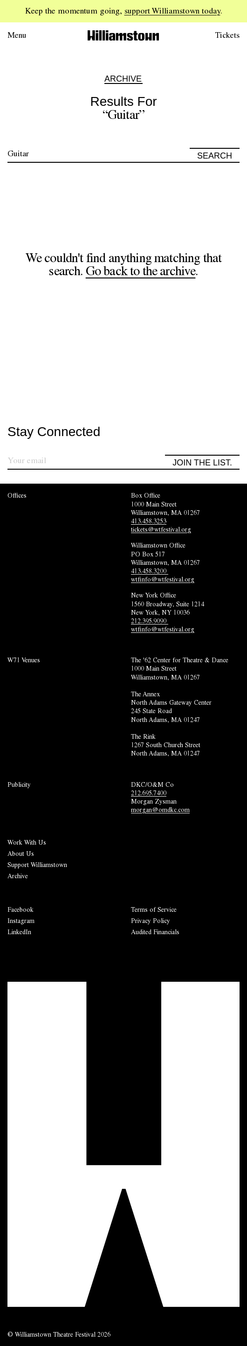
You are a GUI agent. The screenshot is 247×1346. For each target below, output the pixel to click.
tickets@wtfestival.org (161, 529)
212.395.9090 (149, 620)
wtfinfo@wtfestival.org (162, 579)
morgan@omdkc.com (160, 809)
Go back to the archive (141, 271)
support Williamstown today (172, 10)
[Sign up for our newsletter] (86, 462)
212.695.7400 (148, 793)
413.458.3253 (148, 521)
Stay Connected (53, 432)
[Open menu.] (30, 35)
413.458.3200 (149, 571)
